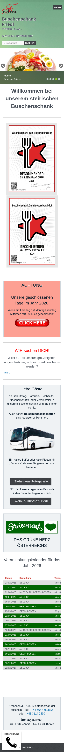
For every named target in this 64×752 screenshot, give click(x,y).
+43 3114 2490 (36, 713)
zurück (3, 66)
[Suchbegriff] (13, 43)
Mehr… (7, 372)
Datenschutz (24, 36)
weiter (60, 66)
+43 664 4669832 (42, 709)
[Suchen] (30, 43)
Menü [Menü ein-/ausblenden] (57, 7)
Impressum (8, 36)
